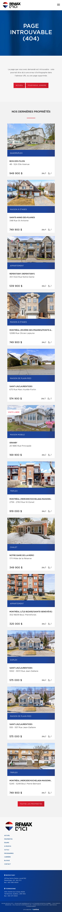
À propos (7, 846)
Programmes (9, 853)
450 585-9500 (13, 882)
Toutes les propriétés (31, 804)
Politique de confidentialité (22, 904)
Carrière (7, 857)
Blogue (7, 860)
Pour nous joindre (37, 85)
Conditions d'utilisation (40, 904)
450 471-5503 (13, 896)
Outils (6, 849)
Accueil (19, 85)
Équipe (6, 842)
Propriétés (8, 839)
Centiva (35, 909)
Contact (7, 864)
